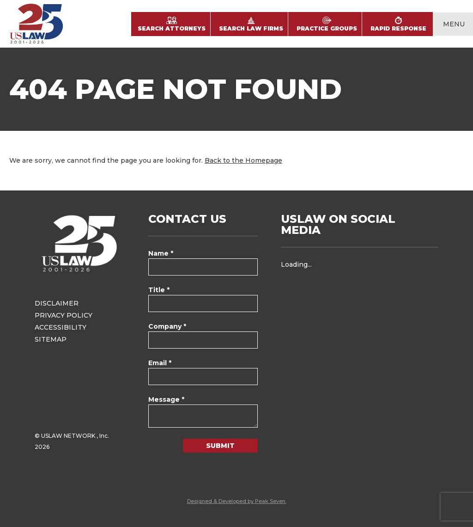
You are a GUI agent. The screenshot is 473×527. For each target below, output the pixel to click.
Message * (166, 399)
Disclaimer (57, 303)
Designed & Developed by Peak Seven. (236, 501)
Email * (159, 363)
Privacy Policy (63, 315)
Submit (220, 445)
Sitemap (51, 339)
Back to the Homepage (243, 160)
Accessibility (60, 327)
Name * (160, 253)
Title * (159, 290)
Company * (167, 326)
